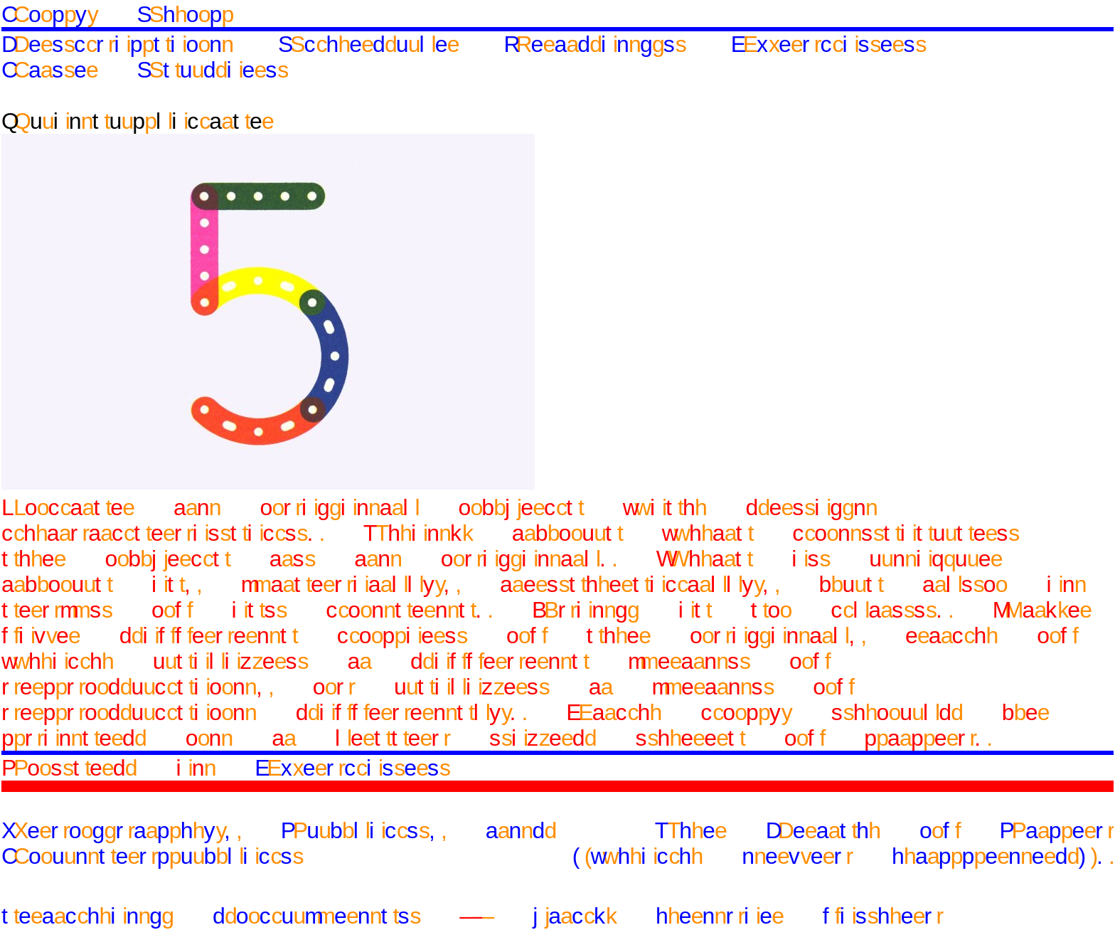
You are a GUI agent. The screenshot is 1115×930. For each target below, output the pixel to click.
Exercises (828, 44)
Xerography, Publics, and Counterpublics (278, 843)
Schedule (368, 44)
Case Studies (144, 70)
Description (117, 44)
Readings (594, 44)
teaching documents (210, 916)
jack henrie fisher (737, 916)
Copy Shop (117, 14)
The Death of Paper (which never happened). (843, 843)
